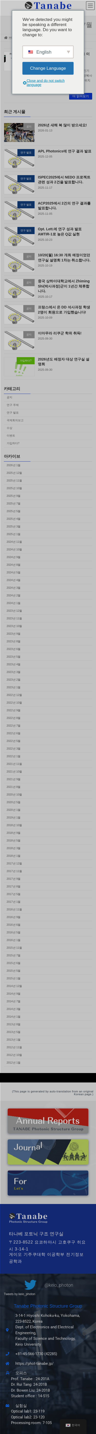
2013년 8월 (14, 1024)
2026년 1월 (14, 465)
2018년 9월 (14, 832)
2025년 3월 (14, 526)
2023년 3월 (14, 671)
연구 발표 (13, 412)
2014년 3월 (14, 1008)
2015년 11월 (14, 947)
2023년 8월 (14, 641)
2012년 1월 (14, 1062)
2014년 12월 (14, 985)
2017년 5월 (14, 894)
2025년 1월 (14, 534)
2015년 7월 (14, 955)
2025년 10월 (14, 488)
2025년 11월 (14, 480)
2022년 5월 (14, 740)
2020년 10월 (14, 794)
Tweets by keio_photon (19, 1294)
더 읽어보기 (80, 96)
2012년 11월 (14, 1047)
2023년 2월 (14, 679)
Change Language (48, 68)
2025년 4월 (14, 518)
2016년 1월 (14, 940)
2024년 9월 (14, 557)
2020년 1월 (14, 809)
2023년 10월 (14, 626)
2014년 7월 (14, 1001)
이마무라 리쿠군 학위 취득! (59, 333)
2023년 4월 (14, 664)
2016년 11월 (14, 909)
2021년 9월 (14, 779)
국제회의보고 (15, 420)
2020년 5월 (14, 802)
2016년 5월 (14, 932)
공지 (9, 397)
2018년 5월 (14, 840)
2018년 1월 (14, 855)
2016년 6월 (14, 924)
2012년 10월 (14, 1054)
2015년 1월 (14, 978)
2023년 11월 (14, 618)
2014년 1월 (14, 1016)
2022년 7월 (14, 725)
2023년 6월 (14, 648)
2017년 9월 (14, 878)
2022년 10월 (14, 702)
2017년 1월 (14, 901)
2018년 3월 (14, 848)
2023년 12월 (14, 610)
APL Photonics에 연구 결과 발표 (64, 151)
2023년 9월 (14, 633)
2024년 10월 (14, 549)
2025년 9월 (14, 495)
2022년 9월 (14, 710)
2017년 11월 (14, 871)
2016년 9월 (14, 917)
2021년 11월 (14, 763)
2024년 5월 (14, 572)
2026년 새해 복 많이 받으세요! (62, 125)
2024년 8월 (14, 564)
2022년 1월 (14, 756)
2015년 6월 (14, 963)
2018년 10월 (14, 825)
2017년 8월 (14, 886)
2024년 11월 (14, 541)
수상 (9, 428)
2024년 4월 (14, 580)
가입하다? (13, 443)
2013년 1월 (14, 1039)
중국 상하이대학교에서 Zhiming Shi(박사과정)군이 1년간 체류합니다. (64, 286)
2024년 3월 (14, 587)
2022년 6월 (14, 733)
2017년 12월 (14, 863)
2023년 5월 (14, 656)
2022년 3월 (14, 748)
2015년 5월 (14, 970)
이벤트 (11, 435)
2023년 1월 (14, 687)
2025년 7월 (14, 503)
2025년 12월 (14, 472)
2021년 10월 (14, 771)
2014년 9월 (14, 993)
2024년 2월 (14, 595)
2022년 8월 (14, 717)
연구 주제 (13, 405)
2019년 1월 (14, 817)
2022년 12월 (14, 694)
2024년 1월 (14, 603)
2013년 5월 (14, 1031)
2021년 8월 (14, 786)
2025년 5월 (14, 511)
